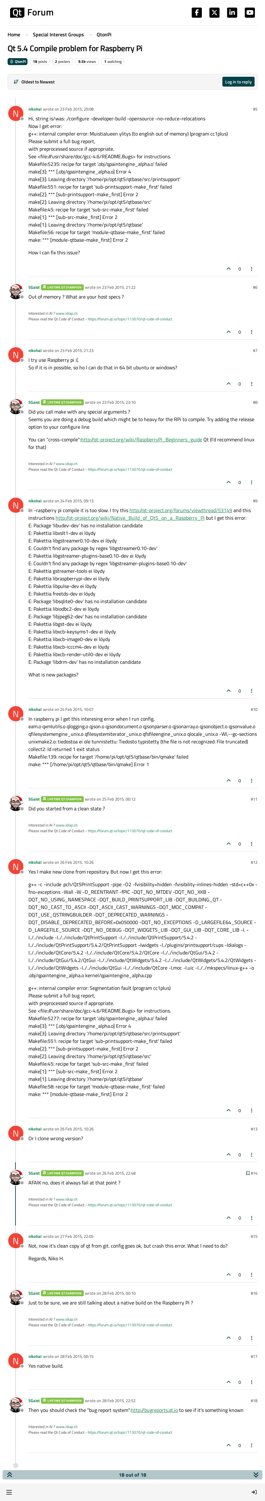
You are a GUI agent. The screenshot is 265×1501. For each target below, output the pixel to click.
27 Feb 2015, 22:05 (76, 1236)
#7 (255, 350)
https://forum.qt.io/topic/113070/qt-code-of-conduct (130, 319)
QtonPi (17, 61)
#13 (254, 1129)
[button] (9, 1492)
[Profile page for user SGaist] (15, 291)
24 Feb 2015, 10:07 (76, 709)
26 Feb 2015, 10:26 (76, 862)
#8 (255, 402)
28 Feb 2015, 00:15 (76, 1356)
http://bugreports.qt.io (154, 1410)
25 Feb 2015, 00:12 (119, 799)
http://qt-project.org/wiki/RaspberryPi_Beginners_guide (141, 439)
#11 (254, 799)
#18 (254, 1400)
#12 (254, 862)
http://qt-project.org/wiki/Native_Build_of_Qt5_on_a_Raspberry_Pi (130, 518)
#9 (255, 501)
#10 (254, 709)
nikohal (35, 109)
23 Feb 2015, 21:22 (119, 287)
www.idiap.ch (66, 313)
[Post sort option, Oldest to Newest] (33, 82)
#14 (254, 1173)
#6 (255, 287)
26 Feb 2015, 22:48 (119, 1173)
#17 (254, 1356)
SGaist (34, 287)
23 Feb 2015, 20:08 (76, 109)
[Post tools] (252, 269)
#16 (254, 1293)
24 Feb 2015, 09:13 (76, 501)
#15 (254, 1236)
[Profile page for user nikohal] (15, 113)
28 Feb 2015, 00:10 (119, 1293)
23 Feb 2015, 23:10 (119, 402)
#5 (255, 109)
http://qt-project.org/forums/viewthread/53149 (180, 510)
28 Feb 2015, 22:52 (119, 1400)
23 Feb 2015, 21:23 (76, 350)
